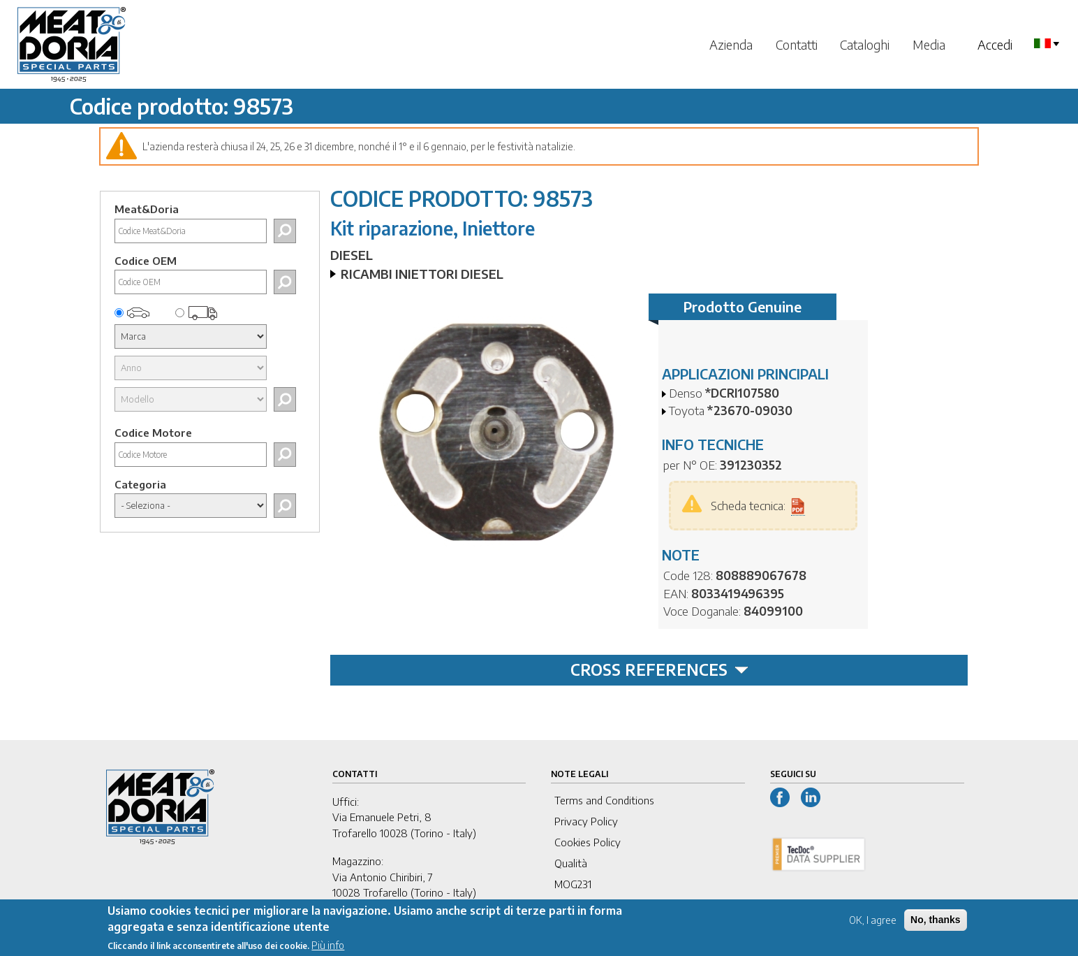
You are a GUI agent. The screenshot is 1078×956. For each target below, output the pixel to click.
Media (929, 44)
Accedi (994, 44)
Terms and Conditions (604, 800)
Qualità (570, 863)
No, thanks (935, 925)
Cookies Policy (587, 842)
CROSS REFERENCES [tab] (659, 669)
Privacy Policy (586, 821)
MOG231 (572, 884)
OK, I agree (872, 926)
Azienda (731, 44)
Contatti (797, 44)
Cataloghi (864, 44)
